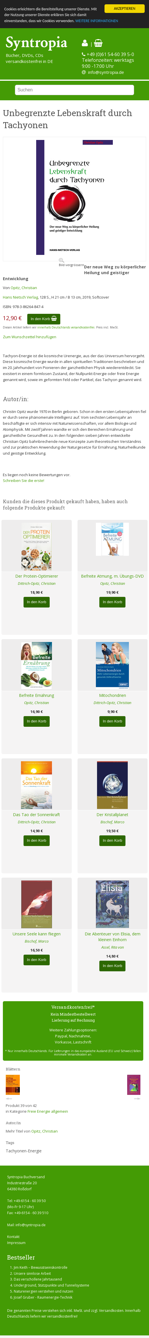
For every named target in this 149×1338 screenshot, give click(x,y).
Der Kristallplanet (112, 814)
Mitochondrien (112, 695)
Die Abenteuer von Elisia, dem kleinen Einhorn (112, 937)
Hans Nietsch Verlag (20, 297)
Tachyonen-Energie (24, 1151)
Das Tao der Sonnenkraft (36, 814)
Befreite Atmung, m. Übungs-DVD (112, 576)
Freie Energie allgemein (48, 1111)
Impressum (16, 1242)
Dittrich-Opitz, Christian (36, 583)
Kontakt (13, 1236)
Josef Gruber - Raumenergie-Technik (43, 1297)
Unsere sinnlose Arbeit (32, 1273)
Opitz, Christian (24, 287)
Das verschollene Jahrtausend (38, 1279)
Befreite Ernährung (36, 695)
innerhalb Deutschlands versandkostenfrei (65, 327)
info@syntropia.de (106, 72)
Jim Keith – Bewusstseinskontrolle (40, 1267)
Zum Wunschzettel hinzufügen (29, 336)
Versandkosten (111, 1310)
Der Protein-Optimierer (36, 576)
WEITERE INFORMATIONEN (96, 20)
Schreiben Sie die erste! (23, 480)
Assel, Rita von (112, 947)
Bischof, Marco (112, 821)
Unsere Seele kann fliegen (37, 934)
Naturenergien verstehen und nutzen (43, 1291)
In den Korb (44, 319)
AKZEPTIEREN (124, 8)
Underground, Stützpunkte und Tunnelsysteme (51, 1285)
